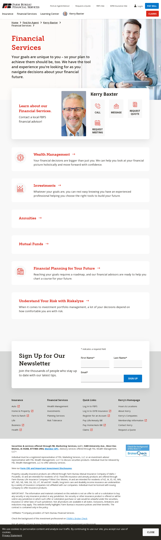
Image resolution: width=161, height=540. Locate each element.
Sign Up (133, 378)
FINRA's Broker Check (76, 518)
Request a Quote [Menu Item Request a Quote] (83, 6)
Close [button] (150, 532)
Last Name (120, 357)
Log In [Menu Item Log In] (139, 6)
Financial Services (21, 25)
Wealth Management (54, 154)
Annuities (30, 218)
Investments (47, 185)
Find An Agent (31, 22)
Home (15, 22)
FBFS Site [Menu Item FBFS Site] (100, 6)
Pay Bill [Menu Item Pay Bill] (152, 5)
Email (84, 372)
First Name (88, 357)
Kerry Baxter (50, 22)
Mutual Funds (34, 244)
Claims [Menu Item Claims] (152, 13)
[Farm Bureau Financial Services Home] (21, 6)
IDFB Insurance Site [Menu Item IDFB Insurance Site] (118, 6)
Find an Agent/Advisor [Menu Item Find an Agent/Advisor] (60, 6)
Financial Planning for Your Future (67, 268)
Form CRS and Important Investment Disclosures (46, 468)
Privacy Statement (12, 535)
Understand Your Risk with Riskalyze (54, 301)
